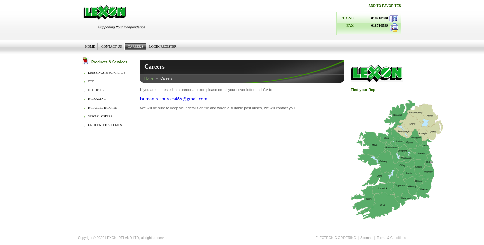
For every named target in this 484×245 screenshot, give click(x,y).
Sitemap (366, 238)
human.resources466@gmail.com (173, 99)
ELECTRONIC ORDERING (335, 238)
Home (148, 78)
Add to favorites (384, 6)
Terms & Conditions (391, 238)
